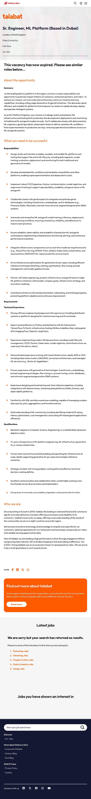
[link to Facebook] (36, 788)
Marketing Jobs (20, 655)
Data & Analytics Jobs (23, 664)
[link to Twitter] (30, 788)
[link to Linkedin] (23, 788)
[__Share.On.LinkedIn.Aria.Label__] (18, 570)
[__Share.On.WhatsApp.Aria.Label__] (29, 570)
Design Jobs (19, 668)
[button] (75, 3)
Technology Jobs (20, 651)
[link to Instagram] (42, 788)
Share (6, 570)
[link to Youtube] (49, 788)
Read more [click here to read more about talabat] (16, 604)
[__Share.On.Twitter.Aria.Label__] (24, 570)
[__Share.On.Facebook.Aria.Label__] (14, 570)
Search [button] (82, 727)
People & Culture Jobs (23, 660)
